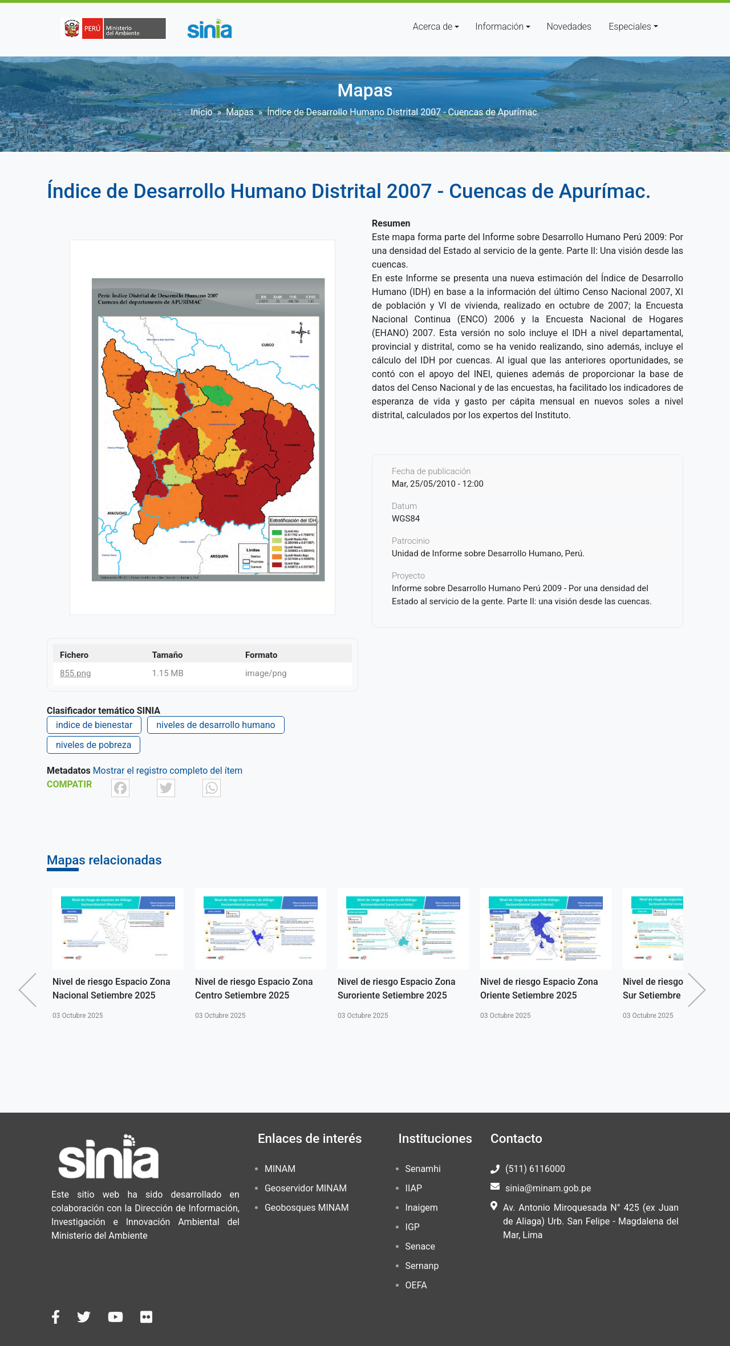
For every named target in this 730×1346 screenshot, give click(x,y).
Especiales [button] (630, 26)
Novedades (568, 26)
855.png (75, 673)
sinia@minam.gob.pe (548, 1188)
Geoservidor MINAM (306, 1188)
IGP (412, 1227)
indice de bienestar (94, 725)
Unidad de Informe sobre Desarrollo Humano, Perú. (488, 553)
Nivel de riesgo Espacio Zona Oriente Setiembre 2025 (539, 988)
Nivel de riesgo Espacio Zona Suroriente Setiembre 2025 (397, 988)
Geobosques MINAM (307, 1207)
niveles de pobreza (93, 744)
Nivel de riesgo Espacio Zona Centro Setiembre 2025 (254, 988)
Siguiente (700, 990)
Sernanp (422, 1265)
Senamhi (423, 1168)
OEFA (416, 1285)
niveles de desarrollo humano (215, 725)
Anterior (30, 990)
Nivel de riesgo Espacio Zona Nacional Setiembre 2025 (111, 988)
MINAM (280, 1168)
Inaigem (421, 1207)
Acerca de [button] (433, 26)
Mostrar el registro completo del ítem (168, 770)
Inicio (201, 112)
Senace (420, 1246)
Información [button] (499, 26)
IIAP (413, 1188)
